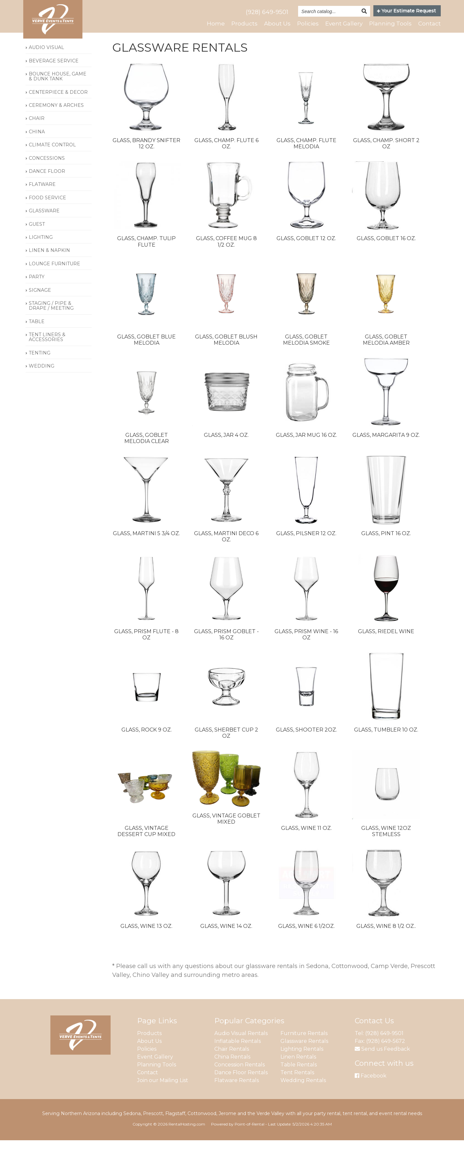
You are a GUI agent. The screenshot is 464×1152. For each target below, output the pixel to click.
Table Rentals (298, 1076)
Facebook (370, 1087)
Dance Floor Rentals (241, 1084)
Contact (429, 23)
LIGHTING (41, 249)
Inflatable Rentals (237, 1052)
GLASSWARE (44, 222)
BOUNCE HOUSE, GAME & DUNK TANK (57, 88)
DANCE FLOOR (47, 183)
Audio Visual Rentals (241, 1045)
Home (210, 23)
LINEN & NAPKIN (49, 262)
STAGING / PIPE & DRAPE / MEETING (51, 317)
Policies (303, 23)
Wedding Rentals (303, 1092)
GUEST (37, 236)
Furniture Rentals (304, 1045)
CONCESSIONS (47, 170)
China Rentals (232, 1068)
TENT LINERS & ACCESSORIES (47, 348)
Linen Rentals (298, 1068)
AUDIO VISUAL (46, 59)
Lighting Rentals (301, 1060)
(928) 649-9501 (267, 12)
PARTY (37, 288)
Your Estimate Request (406, 11)
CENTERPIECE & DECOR (58, 104)
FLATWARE (42, 196)
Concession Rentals (239, 1076)
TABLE (37, 333)
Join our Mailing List (162, 1092)
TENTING (39, 365)
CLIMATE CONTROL (52, 156)
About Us (272, 23)
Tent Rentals (297, 1084)
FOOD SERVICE (47, 209)
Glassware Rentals (304, 1052)
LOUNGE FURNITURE (54, 275)
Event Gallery (341, 23)
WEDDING (41, 378)
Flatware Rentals (236, 1092)
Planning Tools (389, 23)
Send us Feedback (382, 1060)
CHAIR (37, 130)
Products (238, 23)
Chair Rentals (231, 1060)
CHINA (37, 143)
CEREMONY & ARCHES (56, 117)
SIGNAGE (40, 301)
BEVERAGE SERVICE (54, 72)
